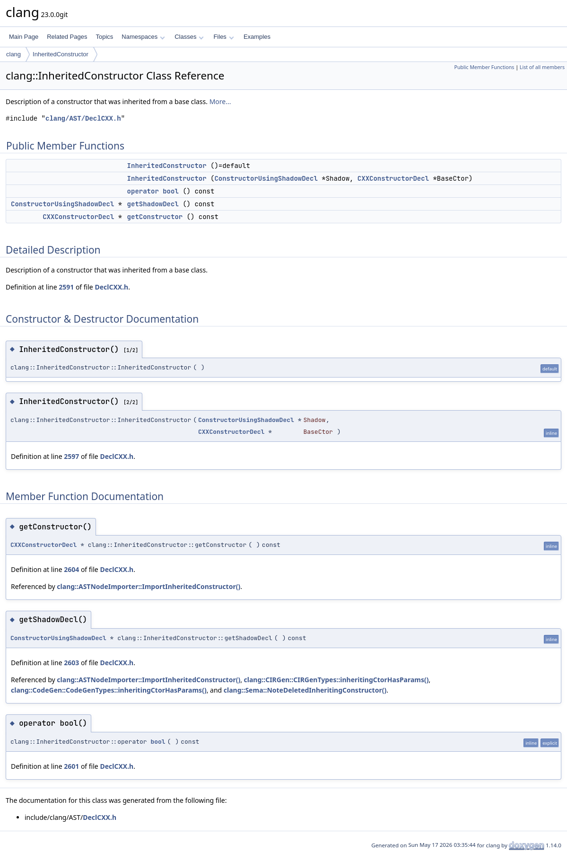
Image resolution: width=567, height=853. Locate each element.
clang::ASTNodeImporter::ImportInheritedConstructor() (148, 586)
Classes (189, 36)
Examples (257, 36)
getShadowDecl (153, 204)
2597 (71, 456)
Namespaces (143, 36)
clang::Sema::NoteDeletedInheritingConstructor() (305, 690)
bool (157, 742)
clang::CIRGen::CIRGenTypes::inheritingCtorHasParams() (336, 679)
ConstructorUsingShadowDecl (265, 178)
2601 (71, 766)
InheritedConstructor (60, 54)
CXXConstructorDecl (393, 178)
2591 (66, 286)
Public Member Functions (484, 67)
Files (223, 36)
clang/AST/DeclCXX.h (83, 118)
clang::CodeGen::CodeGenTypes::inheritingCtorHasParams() (109, 690)
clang (13, 54)
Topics (104, 36)
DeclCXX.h (111, 286)
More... (220, 101)
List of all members (542, 67)
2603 (71, 662)
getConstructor (155, 216)
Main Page (23, 36)
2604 (71, 569)
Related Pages (67, 36)
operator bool (153, 191)
